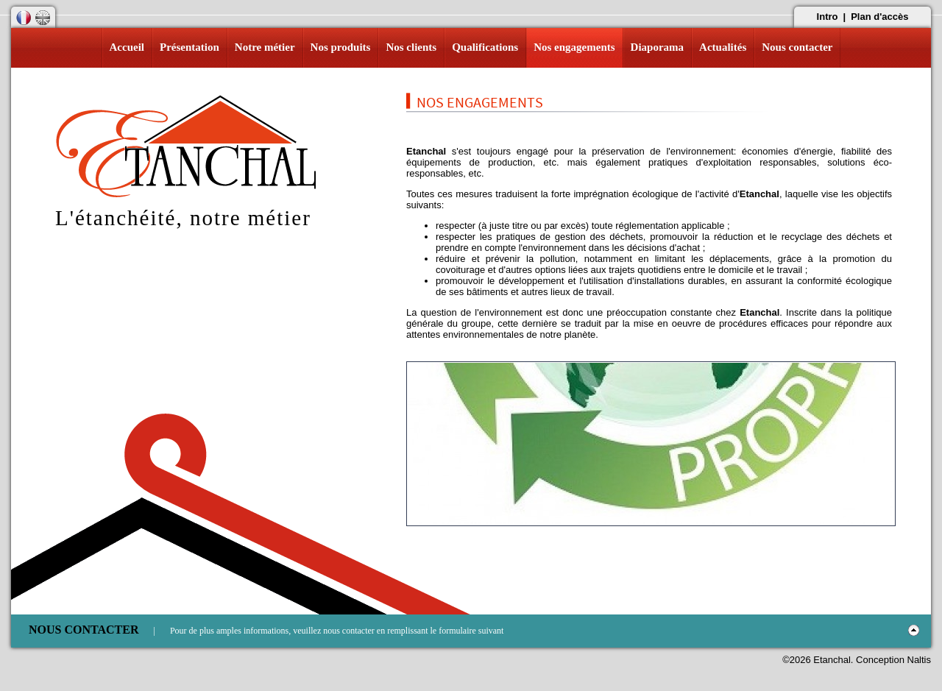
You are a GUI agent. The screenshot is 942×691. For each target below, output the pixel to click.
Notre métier (265, 47)
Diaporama (657, 47)
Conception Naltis (893, 659)
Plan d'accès (879, 16)
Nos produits (341, 47)
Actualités (722, 47)
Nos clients (411, 47)
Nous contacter (797, 47)
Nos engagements (574, 47)
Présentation (189, 47)
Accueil (127, 47)
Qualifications (485, 47)
